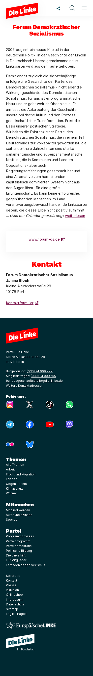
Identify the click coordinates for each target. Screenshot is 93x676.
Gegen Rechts (16, 484)
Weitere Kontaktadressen (24, 385)
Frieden (11, 479)
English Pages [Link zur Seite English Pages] (16, 614)
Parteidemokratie (19, 546)
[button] (72, 8)
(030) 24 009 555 (43, 376)
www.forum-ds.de (44, 239)
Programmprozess (20, 536)
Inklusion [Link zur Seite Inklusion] (12, 590)
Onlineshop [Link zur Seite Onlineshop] (14, 594)
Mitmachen (20, 504)
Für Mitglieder (16, 560)
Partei (13, 531)
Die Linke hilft (16, 555)
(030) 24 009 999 (40, 371)
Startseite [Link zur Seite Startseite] (13, 576)
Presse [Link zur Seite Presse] (11, 585)
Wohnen (12, 493)
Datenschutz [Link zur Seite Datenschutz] (15, 604)
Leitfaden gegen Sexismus (25, 565)
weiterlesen (75, 215)
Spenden (12, 519)
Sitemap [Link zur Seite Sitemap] (12, 609)
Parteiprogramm (18, 541)
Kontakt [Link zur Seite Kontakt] (11, 580)
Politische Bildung (19, 550)
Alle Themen (15, 464)
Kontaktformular (19, 302)
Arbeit (10, 469)
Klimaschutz (15, 488)
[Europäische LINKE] (31, 625)
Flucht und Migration (20, 474)
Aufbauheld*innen (19, 515)
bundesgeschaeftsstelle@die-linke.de (34, 380)
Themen (16, 459)
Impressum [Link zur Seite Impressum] (14, 599)
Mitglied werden (18, 510)
